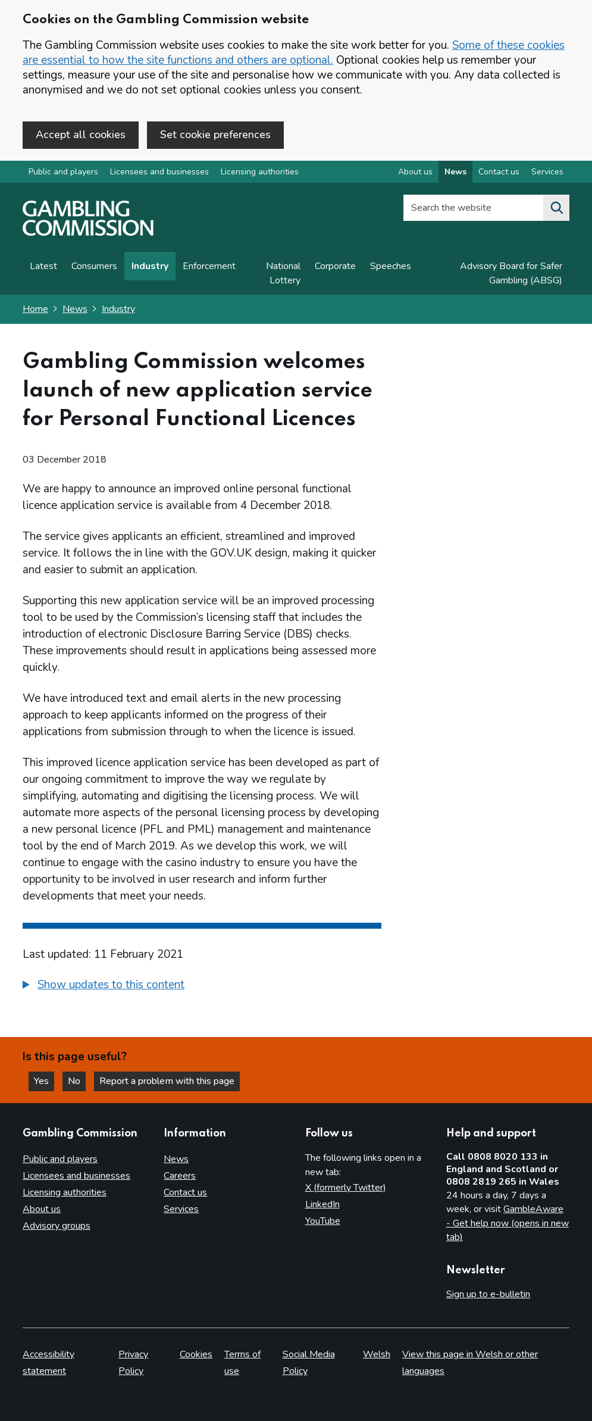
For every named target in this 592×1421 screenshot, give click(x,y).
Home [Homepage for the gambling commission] (35, 309)
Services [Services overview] (547, 171)
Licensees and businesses (159, 171)
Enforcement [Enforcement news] (209, 266)
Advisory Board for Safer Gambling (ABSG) (511, 273)
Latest (43, 266)
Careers (180, 1175)
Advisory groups (56, 1225)
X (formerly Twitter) (345, 1187)
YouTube (322, 1221)
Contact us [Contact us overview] (498, 171)
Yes (44, 1081)
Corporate (335, 266)
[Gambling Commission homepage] (88, 232)
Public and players (63, 171)
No (77, 1081)
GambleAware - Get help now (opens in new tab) (507, 1223)
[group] (202, 986)
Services (181, 1209)
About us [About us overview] (415, 171)
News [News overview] (455, 171)
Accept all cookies (81, 134)
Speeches (390, 266)
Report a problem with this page (166, 1081)
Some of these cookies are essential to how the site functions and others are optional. (294, 53)
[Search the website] (556, 208)
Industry (149, 266)
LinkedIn (322, 1204)
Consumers (94, 266)
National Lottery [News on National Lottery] (283, 273)
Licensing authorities (260, 171)
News (74, 309)
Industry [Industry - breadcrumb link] (118, 309)
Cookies (196, 1354)
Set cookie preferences (215, 134)
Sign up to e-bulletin (488, 1294)
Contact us (185, 1192)
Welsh (376, 1354)
